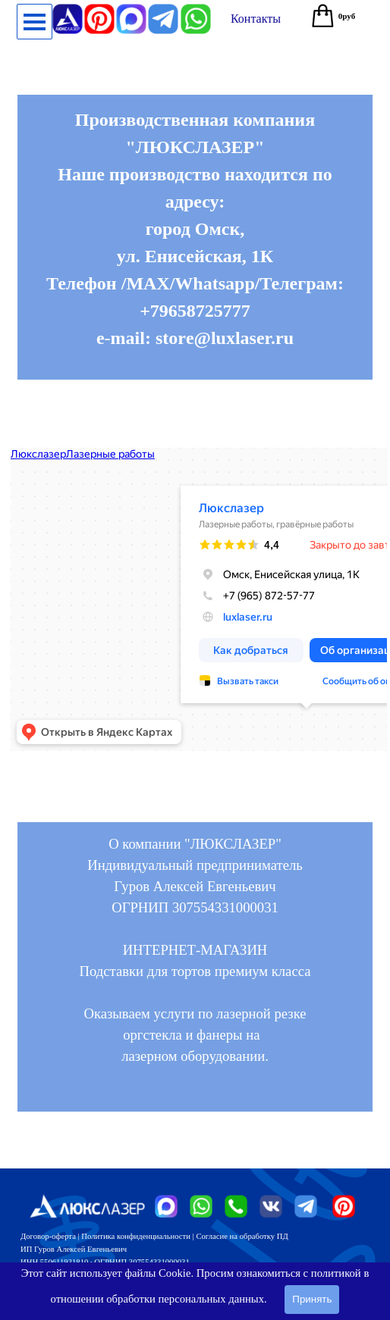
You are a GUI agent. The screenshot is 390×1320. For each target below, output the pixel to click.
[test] (256, 19)
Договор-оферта (48, 1236)
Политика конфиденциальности (135, 1236)
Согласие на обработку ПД (242, 1236)
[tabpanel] (195, 237)
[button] (196, 10)
